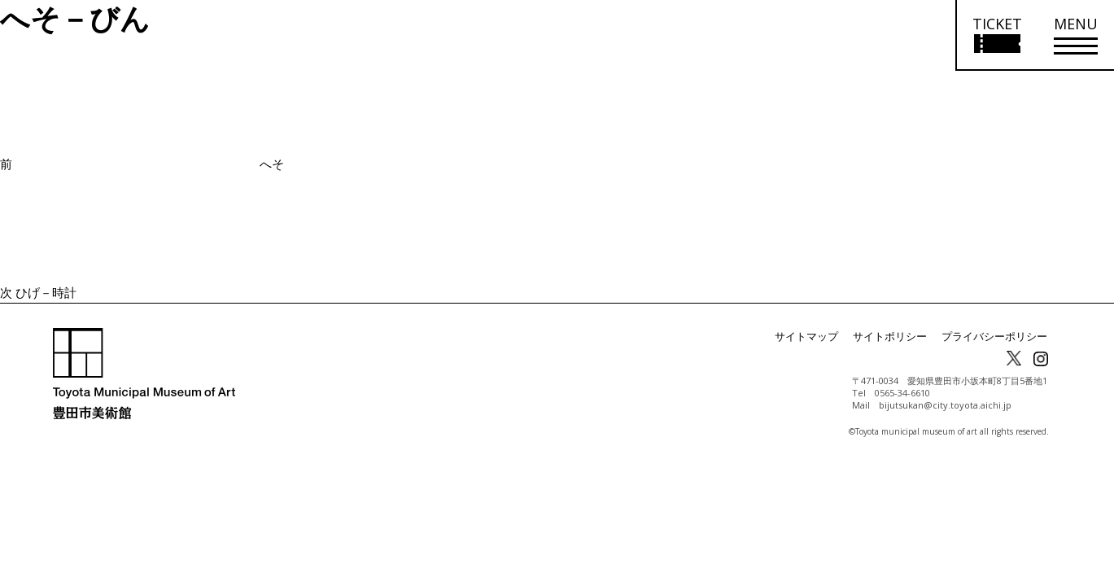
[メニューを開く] (1076, 35)
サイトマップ (822, 336)
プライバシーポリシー (998, 336)
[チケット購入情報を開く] (996, 35)
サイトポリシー (901, 336)
